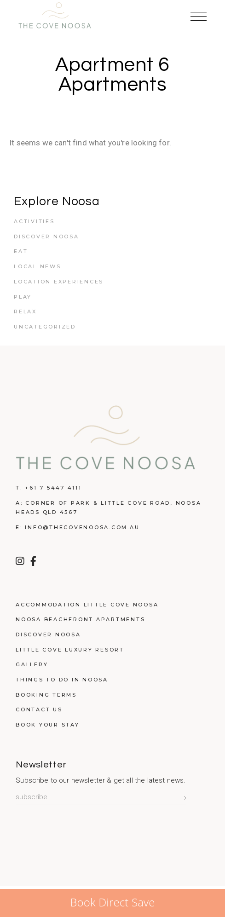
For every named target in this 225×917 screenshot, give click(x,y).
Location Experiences (59, 281)
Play (23, 297)
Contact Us (39, 709)
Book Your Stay (48, 724)
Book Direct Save (112, 902)
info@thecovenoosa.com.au (82, 527)
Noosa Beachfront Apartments (80, 619)
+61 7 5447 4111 (53, 487)
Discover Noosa (46, 236)
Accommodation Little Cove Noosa (87, 604)
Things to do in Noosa (62, 679)
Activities (34, 221)
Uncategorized (45, 326)
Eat (21, 251)
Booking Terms (46, 695)
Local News (37, 266)
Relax (25, 311)
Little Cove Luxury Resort (70, 649)
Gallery (32, 664)
